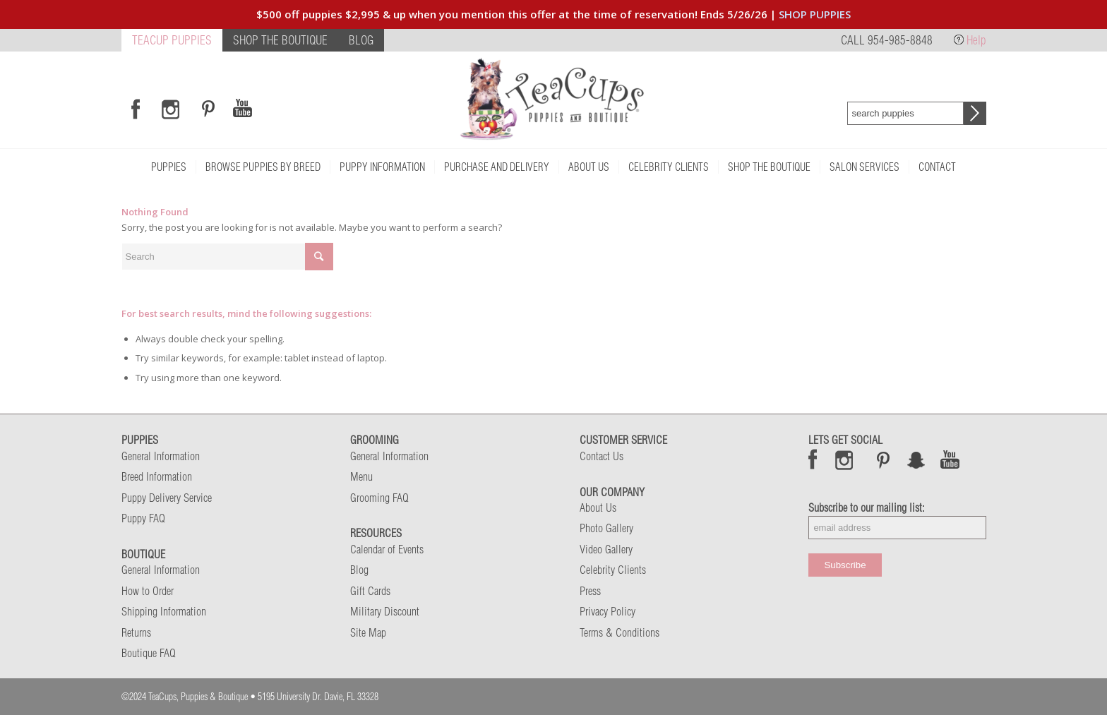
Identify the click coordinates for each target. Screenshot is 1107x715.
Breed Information (156, 476)
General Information (160, 456)
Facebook (813, 459)
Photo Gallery (606, 528)
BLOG (361, 39)
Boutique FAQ (148, 653)
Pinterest (883, 459)
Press (590, 591)
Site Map (368, 632)
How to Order (147, 591)
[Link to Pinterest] (206, 108)
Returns (136, 632)
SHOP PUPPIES (815, 14)
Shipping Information (163, 611)
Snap (916, 459)
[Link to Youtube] (242, 108)
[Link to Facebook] (135, 108)
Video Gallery (606, 549)
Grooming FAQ (379, 498)
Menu (361, 476)
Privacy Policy (607, 611)
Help (976, 39)
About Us (598, 507)
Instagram (844, 459)
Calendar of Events (387, 549)
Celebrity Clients (613, 570)
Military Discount (384, 611)
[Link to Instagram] (170, 108)
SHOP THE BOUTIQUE (280, 39)
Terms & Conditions (619, 632)
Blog (359, 570)
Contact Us (601, 456)
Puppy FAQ (143, 518)
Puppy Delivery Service (166, 498)
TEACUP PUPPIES (172, 39)
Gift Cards (370, 591)
